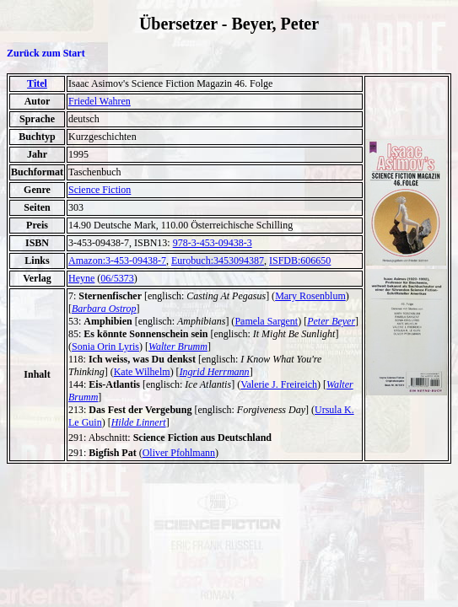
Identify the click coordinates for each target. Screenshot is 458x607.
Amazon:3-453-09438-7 (117, 260)
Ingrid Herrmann (215, 372)
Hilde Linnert (138, 422)
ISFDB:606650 (300, 260)
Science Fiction (99, 190)
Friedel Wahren (99, 101)
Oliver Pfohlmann (179, 453)
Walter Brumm (177, 346)
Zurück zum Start (46, 53)
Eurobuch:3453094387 (217, 260)
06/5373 (116, 278)
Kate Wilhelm (142, 372)
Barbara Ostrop (104, 308)
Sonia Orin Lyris (105, 346)
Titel (37, 83)
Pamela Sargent (266, 321)
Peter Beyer (331, 321)
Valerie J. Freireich (278, 384)
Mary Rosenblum (310, 296)
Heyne (81, 278)
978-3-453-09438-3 (212, 243)
